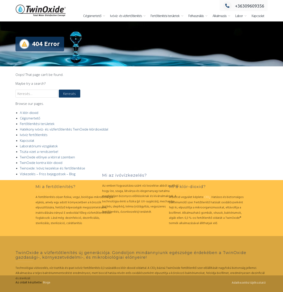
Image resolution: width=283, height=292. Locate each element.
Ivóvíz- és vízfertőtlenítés (126, 16)
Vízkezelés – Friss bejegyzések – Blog (47, 174)
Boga (46, 282)
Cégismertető (92, 16)
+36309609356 (243, 5)
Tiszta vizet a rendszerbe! (39, 151)
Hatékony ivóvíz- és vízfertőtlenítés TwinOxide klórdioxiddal (64, 129)
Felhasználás (196, 16)
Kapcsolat (258, 16)
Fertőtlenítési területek (165, 16)
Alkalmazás (219, 16)
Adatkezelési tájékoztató (249, 282)
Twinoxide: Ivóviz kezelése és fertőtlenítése (52, 168)
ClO (188, 197)
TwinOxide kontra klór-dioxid (41, 162)
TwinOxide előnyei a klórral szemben (47, 157)
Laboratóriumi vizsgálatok (39, 146)
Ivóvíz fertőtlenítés (34, 135)
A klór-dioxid (29, 112)
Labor (239, 16)
